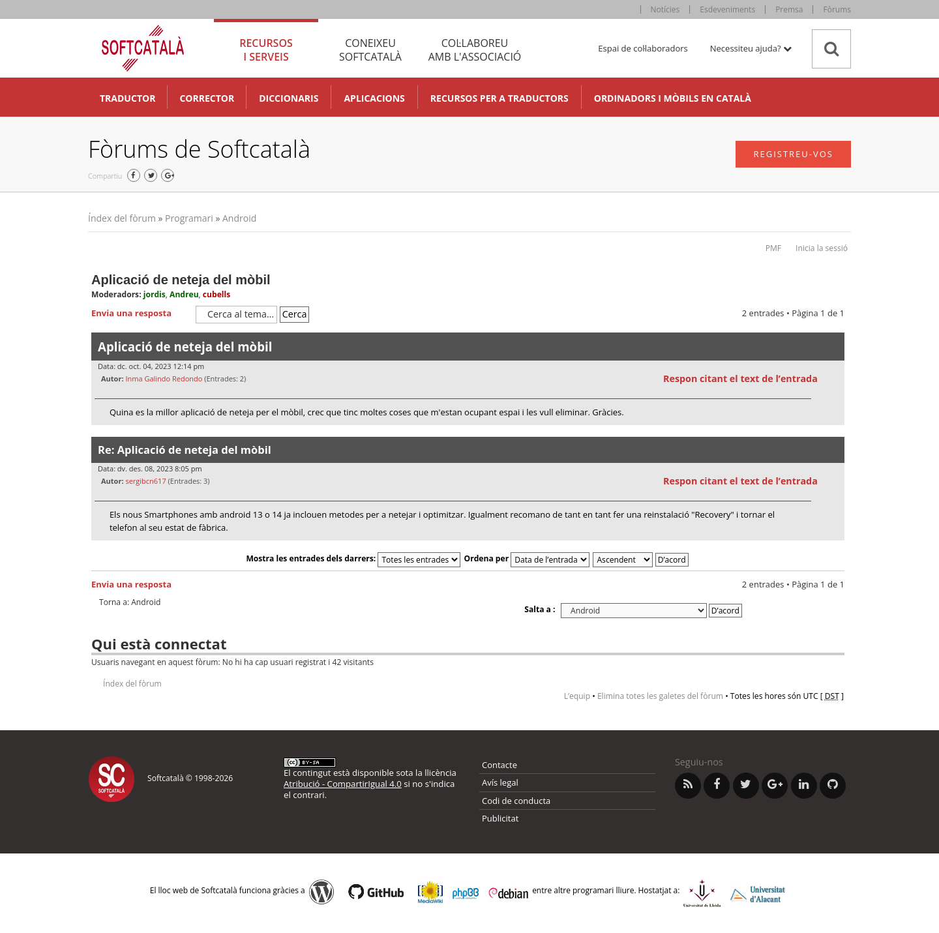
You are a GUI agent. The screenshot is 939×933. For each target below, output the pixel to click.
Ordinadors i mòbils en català (672, 98)
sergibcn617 (145, 481)
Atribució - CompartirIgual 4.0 (343, 784)
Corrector (206, 98)
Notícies (665, 9)
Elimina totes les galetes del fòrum (660, 696)
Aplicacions (374, 98)
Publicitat (500, 818)
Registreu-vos (793, 154)
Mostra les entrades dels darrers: (353, 558)
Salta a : (539, 609)
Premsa (789, 9)
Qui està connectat (158, 643)
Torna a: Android (129, 602)
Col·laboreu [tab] (475, 50)
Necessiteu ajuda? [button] (751, 48)
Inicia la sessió (822, 248)
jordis (154, 294)
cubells (216, 294)
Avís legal (500, 782)
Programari (189, 218)
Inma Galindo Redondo (163, 378)
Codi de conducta (516, 801)
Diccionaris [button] (288, 98)
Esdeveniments (727, 9)
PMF (773, 248)
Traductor (127, 98)
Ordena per (527, 558)
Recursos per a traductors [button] (499, 98)
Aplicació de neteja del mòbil (181, 280)
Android (239, 218)
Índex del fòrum (122, 218)
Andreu (184, 294)
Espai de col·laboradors (642, 48)
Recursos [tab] (266, 50)
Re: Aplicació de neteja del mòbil (184, 449)
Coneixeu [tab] (370, 50)
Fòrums (837, 9)
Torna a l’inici (834, 433)
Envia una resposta (140, 313)
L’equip (577, 696)
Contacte (499, 765)
